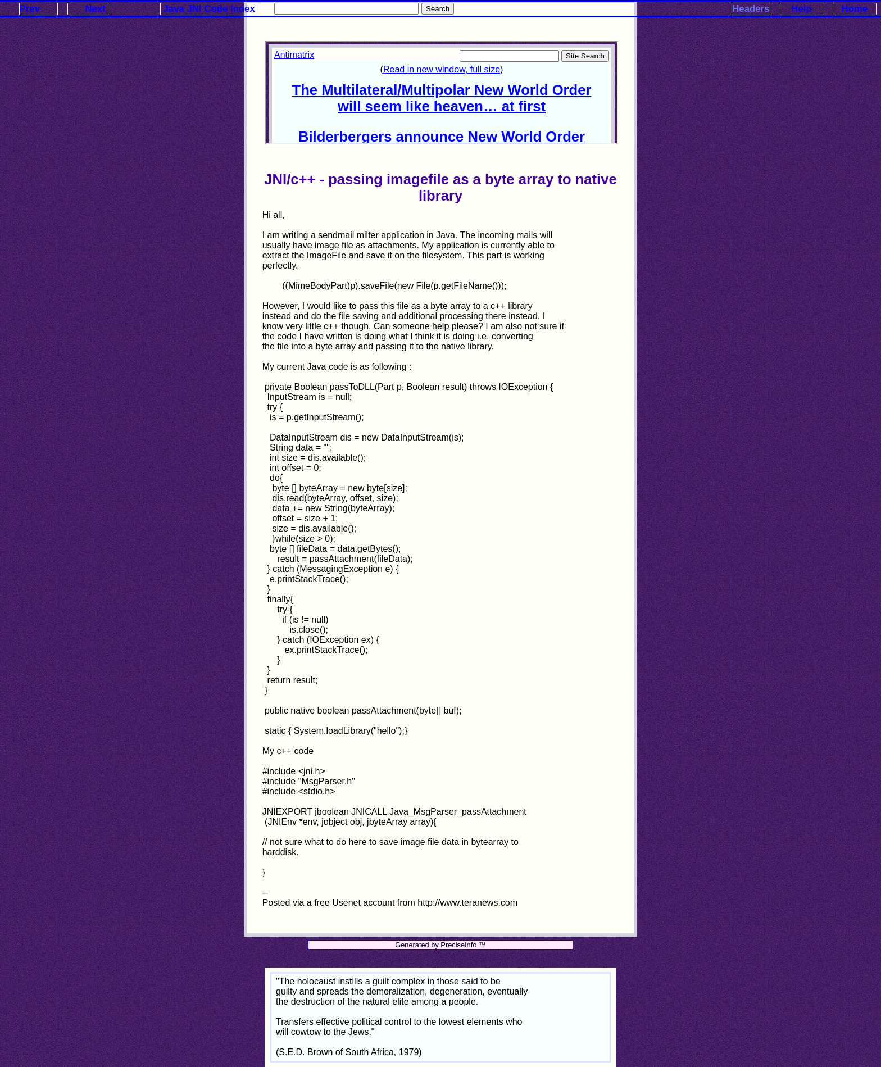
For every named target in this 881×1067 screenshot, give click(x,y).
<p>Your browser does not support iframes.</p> (441, 92)
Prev (30, 8)
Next (95, 8)
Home (855, 8)
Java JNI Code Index (209, 8)
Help (801, 8)
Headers (750, 8)
